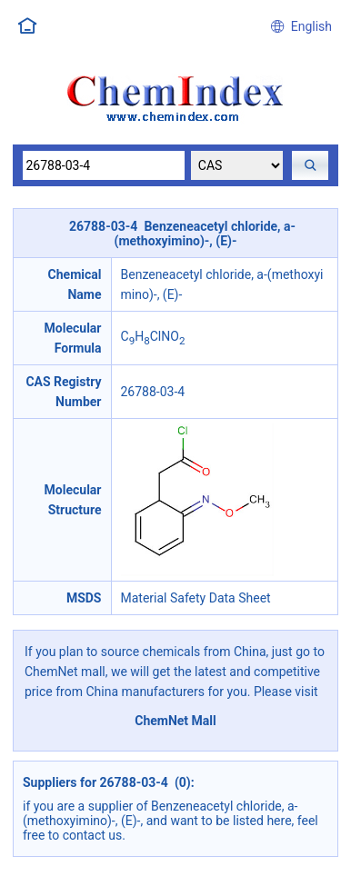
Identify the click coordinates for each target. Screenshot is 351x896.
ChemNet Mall (175, 720)
